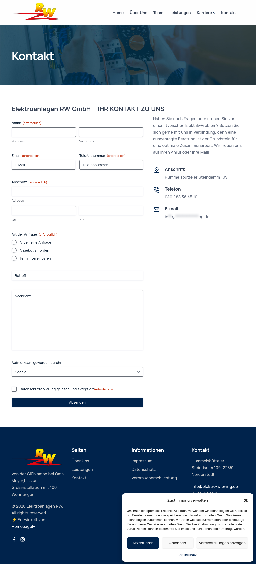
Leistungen (180, 12)
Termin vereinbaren (35, 258)
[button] (246, 500)
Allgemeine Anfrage (35, 242)
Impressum (142, 461)
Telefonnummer (103, 155)
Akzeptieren (143, 542)
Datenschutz (188, 555)
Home (118, 12)
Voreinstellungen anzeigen (222, 542)
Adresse (18, 200)
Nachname (87, 141)
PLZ (81, 219)
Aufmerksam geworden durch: (36, 362)
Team (158, 12)
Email (26, 155)
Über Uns (138, 12)
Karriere (204, 12)
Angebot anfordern (35, 250)
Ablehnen (178, 542)
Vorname (18, 141)
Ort (14, 219)
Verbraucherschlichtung (154, 478)
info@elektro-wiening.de (215, 486)
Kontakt (228, 12)
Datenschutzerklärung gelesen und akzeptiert (66, 389)
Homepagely (23, 526)
